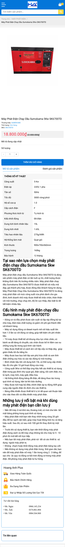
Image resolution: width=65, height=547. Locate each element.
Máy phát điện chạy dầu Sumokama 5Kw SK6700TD (28, 275)
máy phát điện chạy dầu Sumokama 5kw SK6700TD (30, 312)
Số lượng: (6, 148)
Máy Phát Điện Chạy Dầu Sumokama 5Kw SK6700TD (28, 291)
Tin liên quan (10, 535)
